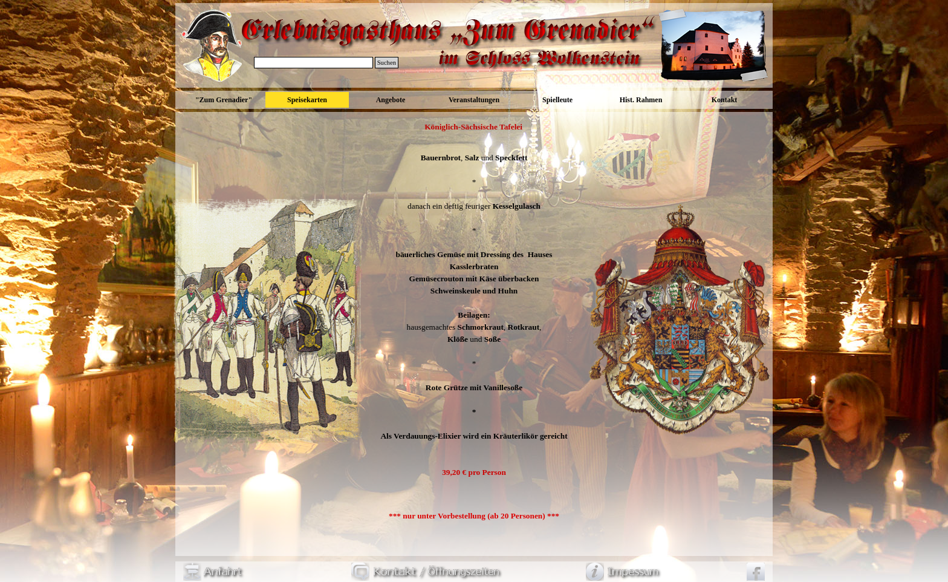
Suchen (386, 62)
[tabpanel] (474, 321)
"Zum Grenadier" (223, 100)
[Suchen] (313, 62)
